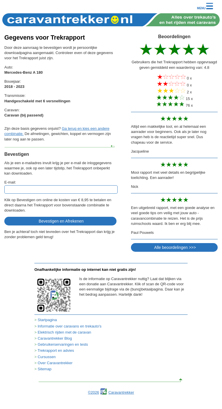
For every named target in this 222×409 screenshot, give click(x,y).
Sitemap (44, 369)
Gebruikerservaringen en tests (63, 344)
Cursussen (47, 357)
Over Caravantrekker (55, 363)
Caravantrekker (121, 392)
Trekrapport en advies (56, 350)
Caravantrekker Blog (55, 338)
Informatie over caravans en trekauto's (69, 326)
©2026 (93, 392)
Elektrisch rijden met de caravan (64, 332)
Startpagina (47, 320)
